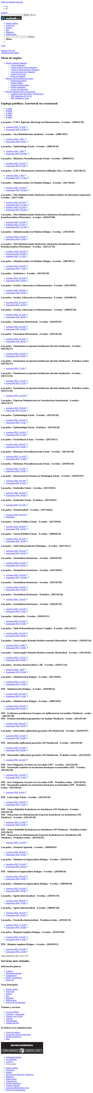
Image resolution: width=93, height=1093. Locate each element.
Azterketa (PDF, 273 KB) (17, 237)
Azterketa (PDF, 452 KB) (17, 760)
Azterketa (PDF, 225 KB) (17, 505)
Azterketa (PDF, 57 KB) (16, 368)
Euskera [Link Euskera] (9, 994)
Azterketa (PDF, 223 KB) (17, 315)
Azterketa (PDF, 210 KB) (17, 222)
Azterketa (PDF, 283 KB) (17, 278)
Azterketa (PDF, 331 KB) (17, 949)
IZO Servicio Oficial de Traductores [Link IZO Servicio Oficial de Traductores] (20, 1074)
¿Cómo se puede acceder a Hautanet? (25, 70)
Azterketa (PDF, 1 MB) (16, 139)
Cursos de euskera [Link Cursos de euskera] (13, 1032)
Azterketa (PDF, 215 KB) (17, 609)
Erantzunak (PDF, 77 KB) (17, 269)
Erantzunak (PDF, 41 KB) (17, 239)
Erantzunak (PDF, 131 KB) (17, 227)
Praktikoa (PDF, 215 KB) (17, 225)
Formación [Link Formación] (10, 991)
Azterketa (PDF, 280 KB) (17, 706)
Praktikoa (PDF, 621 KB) (17, 207)
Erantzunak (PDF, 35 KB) (17, 903)
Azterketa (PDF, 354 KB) (17, 775)
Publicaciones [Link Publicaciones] (11, 1000)
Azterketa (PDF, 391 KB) (17, 539)
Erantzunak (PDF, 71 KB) (17, 805)
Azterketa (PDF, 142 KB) (17, 469)
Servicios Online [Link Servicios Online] (12, 1012)
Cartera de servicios (18, 74)
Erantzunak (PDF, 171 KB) (17, 178)
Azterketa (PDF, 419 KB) (17, 327)
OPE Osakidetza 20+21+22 (21, 96)
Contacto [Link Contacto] (9, 971)
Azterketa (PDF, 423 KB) (17, 694)
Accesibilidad (11, 1059)
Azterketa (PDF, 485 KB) (17, 852)
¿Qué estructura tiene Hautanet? (23, 72)
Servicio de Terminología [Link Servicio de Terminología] (15, 1002)
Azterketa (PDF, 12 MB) (16, 645)
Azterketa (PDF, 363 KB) (17, 266)
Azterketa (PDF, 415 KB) (17, 621)
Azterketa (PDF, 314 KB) (17, 736)
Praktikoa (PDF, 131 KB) (17, 256)
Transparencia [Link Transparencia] (11, 975)
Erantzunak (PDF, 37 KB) (17, 423)
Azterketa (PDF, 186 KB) (17, 901)
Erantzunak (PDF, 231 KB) (17, 205)
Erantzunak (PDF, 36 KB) (17, 254)
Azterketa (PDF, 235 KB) (17, 551)
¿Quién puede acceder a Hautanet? (24, 67)
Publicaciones (11, 34)
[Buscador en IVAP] (11, 15)
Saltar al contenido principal (12, 2)
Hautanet (16, 63)
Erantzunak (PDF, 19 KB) (17, 891)
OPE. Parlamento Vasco (20, 98)
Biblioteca (10, 32)
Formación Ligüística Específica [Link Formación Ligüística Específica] (18, 1034)
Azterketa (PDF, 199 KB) (17, 290)
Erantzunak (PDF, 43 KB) (17, 459)
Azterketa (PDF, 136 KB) (17, 599)
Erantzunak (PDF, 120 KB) (17, 190)
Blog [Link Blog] (8, 1039)
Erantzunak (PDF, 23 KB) (17, 611)
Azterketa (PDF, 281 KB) (17, 339)
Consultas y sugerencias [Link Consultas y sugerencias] (15, 1014)
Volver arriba (11, 1064)
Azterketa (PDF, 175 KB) (17, 381)
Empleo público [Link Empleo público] (12, 989)
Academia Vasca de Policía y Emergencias (27, 94)
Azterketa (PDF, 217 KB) (17, 682)
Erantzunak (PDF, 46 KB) (17, 341)
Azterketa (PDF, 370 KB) (17, 408)
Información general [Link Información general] (14, 973)
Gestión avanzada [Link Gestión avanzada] (12, 1085)
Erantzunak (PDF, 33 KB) (17, 541)
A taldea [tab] (9, 109)
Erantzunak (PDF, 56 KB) (17, 726)
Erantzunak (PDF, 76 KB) (17, 684)
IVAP (3, 46)
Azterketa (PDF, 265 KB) (17, 633)
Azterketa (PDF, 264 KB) (17, 420)
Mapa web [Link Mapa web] (10, 980)
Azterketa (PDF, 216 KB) (17, 188)
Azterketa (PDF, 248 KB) (17, 527)
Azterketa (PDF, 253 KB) (17, 563)
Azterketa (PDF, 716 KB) (17, 843)
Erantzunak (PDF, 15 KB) (17, 696)
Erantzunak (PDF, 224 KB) (17, 130)
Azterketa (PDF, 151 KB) (16, 925)
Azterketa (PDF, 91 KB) (16, 792)
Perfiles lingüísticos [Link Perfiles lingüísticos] (13, 1037)
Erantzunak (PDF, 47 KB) (17, 383)
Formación (10, 26)
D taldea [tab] (9, 115)
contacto (4, 12)
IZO (7, 30)
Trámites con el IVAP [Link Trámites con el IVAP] (14, 1016)
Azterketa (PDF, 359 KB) (17, 802)
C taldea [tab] (9, 113)
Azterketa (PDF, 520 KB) (17, 202)
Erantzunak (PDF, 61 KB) (17, 166)
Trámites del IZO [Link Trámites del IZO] (12, 1023)
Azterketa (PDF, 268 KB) (17, 444)
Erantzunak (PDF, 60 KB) (17, 636)
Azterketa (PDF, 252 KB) (17, 163)
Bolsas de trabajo (19, 78)
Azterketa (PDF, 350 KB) (17, 587)
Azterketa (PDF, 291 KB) (17, 302)
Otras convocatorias (20, 92)
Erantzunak (10, 517)
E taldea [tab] (9, 117)
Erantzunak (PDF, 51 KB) (17, 777)
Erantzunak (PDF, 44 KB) (17, 281)
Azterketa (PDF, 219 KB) (17, 432)
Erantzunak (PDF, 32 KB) (17, 939)
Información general (18, 81)
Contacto (9, 1062)
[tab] (49, 109)
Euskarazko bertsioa (13, 1057)
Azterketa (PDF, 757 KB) (17, 127)
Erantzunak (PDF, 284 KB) (17, 154)
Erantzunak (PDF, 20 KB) (17, 879)
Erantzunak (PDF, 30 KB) (17, 553)
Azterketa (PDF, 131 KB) (17, 456)
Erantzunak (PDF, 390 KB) (17, 210)
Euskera (9, 28)
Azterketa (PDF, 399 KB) (17, 876)
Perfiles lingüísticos (18, 87)
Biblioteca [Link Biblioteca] (10, 998)
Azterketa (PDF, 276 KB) (17, 864)
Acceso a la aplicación (19, 89)
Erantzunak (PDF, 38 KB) (17, 529)
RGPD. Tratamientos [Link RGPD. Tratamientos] (14, 978)
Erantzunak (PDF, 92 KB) (17, 825)
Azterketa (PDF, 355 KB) (17, 748)
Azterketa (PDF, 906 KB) (17, 724)
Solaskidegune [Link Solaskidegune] (11, 1021)
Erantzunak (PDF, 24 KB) (17, 142)
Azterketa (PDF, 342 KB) (17, 396)
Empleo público (12, 23)
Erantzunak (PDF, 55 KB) (17, 435)
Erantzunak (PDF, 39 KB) (17, 293)
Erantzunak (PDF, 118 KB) (17, 578)
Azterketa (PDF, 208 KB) (17, 251)
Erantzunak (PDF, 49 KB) (17, 750)
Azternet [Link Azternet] (9, 1019)
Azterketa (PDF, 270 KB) (17, 658)
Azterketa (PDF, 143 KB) (17, 493)
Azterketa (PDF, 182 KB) (17, 913)
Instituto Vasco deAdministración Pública (10, 52)
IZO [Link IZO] (7, 996)
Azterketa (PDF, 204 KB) (17, 515)
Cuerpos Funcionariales (20, 85)
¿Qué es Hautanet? (18, 65)
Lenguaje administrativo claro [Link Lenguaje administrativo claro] (17, 1088)
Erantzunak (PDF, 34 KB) (17, 317)
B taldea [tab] (9, 111)
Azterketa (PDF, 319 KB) (17, 937)
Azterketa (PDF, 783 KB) (17, 481)
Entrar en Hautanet (18, 76)
